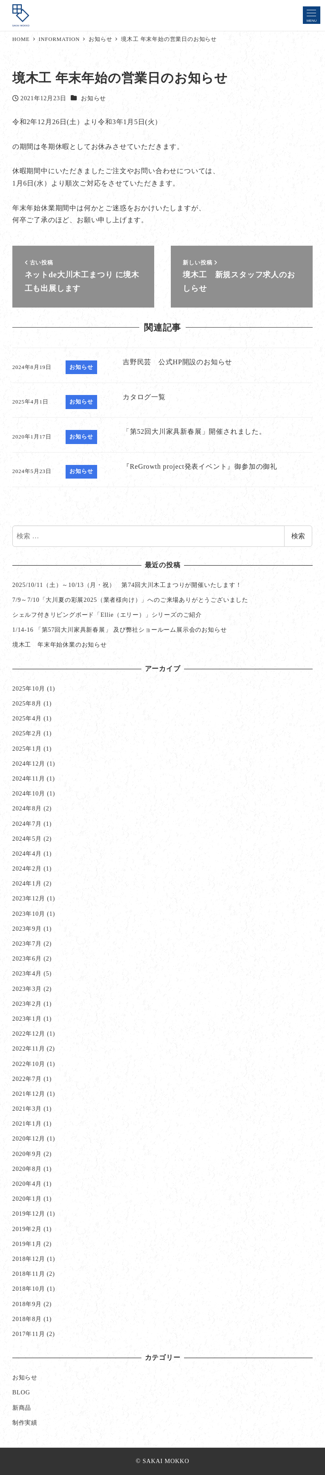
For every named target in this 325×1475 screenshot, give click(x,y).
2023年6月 (27, 958)
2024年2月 (27, 868)
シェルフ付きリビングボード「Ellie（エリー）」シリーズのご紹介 (107, 614)
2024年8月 (27, 808)
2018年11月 (28, 1273)
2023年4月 (27, 973)
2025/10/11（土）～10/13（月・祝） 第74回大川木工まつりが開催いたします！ (127, 584)
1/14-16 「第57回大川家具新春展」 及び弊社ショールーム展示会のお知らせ (119, 629)
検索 (298, 536)
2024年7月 (27, 823)
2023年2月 (27, 1003)
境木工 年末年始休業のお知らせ (59, 644)
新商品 (21, 1407)
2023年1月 (27, 1018)
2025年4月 (27, 718)
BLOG (21, 1392)
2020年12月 (28, 1138)
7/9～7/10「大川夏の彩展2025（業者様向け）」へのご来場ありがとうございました (130, 599)
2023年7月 (27, 943)
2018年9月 (27, 1304)
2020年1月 (27, 1198)
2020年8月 (27, 1168)
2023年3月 (27, 988)
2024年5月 (27, 838)
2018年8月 (27, 1318)
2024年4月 (27, 853)
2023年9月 (27, 928)
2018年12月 (28, 1258)
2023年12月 (28, 898)
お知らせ (93, 98)
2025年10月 (28, 688)
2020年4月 (27, 1183)
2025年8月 (27, 703)
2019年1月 (27, 1243)
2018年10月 (28, 1288)
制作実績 (24, 1422)
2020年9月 (27, 1153)
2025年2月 (27, 733)
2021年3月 (27, 1108)
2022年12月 (28, 1033)
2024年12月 (28, 763)
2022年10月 (28, 1063)
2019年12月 (28, 1213)
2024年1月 (27, 883)
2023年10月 (28, 913)
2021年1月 (27, 1123)
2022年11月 (28, 1048)
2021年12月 (28, 1093)
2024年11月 (28, 778)
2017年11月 (28, 1333)
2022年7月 (27, 1078)
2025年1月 (27, 748)
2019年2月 (27, 1228)
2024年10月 (28, 793)
